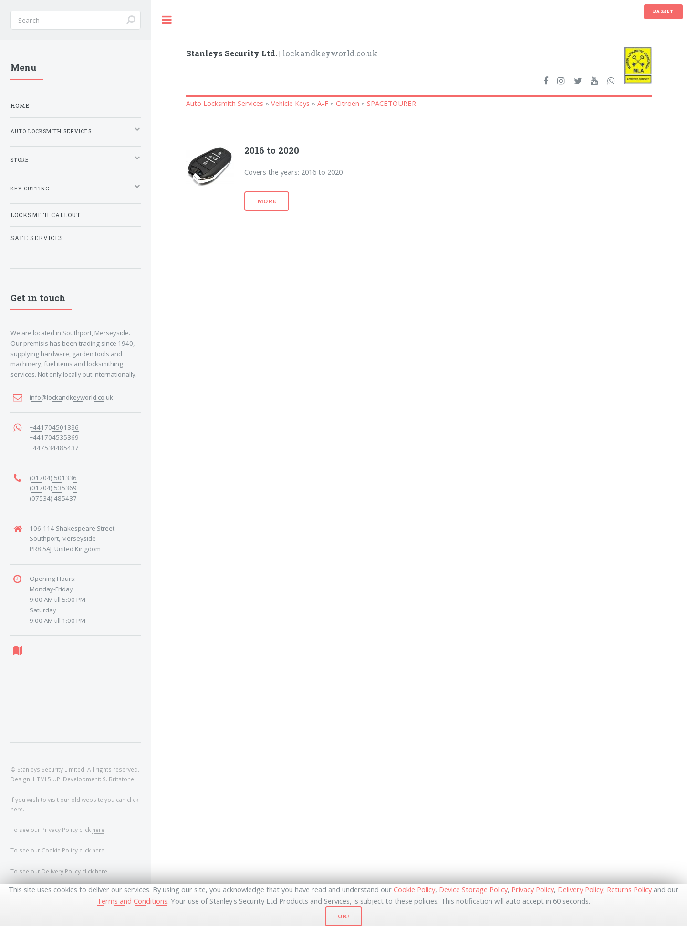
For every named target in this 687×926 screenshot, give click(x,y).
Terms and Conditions (132, 900)
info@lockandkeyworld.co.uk (71, 397)
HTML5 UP (46, 779)
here (16, 809)
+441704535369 (54, 437)
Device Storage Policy (473, 889)
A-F (322, 103)
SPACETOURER (391, 103)
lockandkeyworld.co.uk (282, 53)
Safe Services (36, 238)
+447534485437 (54, 447)
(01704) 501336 (53, 478)
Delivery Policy (580, 889)
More (267, 201)
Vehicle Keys (290, 103)
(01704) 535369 (53, 488)
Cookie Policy (414, 889)
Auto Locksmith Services (224, 103)
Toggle (167, 20)
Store (19, 160)
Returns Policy (629, 889)
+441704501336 (54, 427)
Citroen (347, 103)
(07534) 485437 (53, 498)
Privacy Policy (532, 889)
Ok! (344, 916)
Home (20, 105)
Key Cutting (30, 188)
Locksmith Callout (45, 215)
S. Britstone (118, 779)
